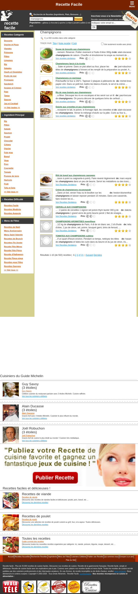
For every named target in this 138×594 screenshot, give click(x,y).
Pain (6, 92)
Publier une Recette (95, 557)
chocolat (54, 23)
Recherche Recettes (39, 557)
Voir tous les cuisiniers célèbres (34, 396)
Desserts (8, 41)
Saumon (8, 133)
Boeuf (7, 156)
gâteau (45, 23)
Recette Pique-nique (13, 258)
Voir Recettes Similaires (66, 184)
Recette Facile (69, 4)
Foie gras (8, 152)
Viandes (8, 49)
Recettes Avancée (12, 213)
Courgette (8, 168)
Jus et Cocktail (11, 103)
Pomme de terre (11, 176)
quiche (62, 23)
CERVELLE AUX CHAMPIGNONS (71, 207)
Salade (7, 129)
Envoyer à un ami (126, 557)
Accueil (11, 557)
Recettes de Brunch (13, 239)
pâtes (83, 23)
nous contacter (120, 571)
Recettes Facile (11, 205)
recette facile (11, 25)
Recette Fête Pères (13, 250)
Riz (5, 64)
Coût (74, 43)
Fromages (9, 80)
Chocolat (8, 141)
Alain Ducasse (28, 413)
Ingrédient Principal (14, 115)
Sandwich (8, 84)
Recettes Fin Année (13, 243)
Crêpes (7, 144)
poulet (76, 23)
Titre (55, 43)
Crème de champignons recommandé (73, 190)
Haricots (8, 180)
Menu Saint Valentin (13, 235)
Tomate (7, 172)
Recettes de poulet (29, 519)
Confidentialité (85, 574)
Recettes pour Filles (13, 262)
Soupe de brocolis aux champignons (73, 49)
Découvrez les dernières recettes (35, 502)
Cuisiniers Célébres (78, 557)
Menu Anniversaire (13, 231)
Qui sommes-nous (111, 557)
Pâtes (6, 56)
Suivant (89, 255)
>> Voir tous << (11, 192)
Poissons (8, 52)
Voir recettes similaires (65, 58)
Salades (8, 68)
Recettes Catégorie (14, 34)
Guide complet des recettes (33, 542)
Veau (6, 160)
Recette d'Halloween (13, 254)
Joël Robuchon (28, 435)
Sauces (7, 99)
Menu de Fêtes (11, 221)
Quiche (7, 148)
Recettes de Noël (12, 227)
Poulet (7, 137)
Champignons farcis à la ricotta (70, 63)
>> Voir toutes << (12, 107)
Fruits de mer (10, 76)
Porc (6, 164)
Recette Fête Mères (13, 247)
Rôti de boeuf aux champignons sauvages (75, 175)
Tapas (7, 95)
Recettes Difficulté (13, 199)
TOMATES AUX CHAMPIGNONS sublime (74, 236)
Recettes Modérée (12, 209)
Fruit (6, 184)
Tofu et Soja (9, 188)
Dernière (98, 255)
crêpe (69, 23)
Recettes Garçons (12, 266)
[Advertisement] (85, 145)
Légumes (8, 60)
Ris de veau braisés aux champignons (73, 92)
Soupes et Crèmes (12, 88)
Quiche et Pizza (11, 45)
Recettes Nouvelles (22, 557)
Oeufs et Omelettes (13, 72)
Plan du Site (71, 560)
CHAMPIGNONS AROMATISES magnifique (75, 221)
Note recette (64, 43)
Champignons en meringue (68, 78)
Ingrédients (52, 557)
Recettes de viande (29, 497)
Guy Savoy (27, 391)
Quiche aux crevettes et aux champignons (75, 107)
